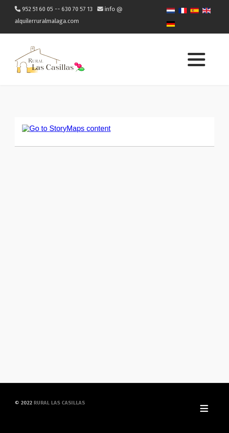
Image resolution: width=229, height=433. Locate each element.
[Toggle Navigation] (204, 408)
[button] (196, 60)
